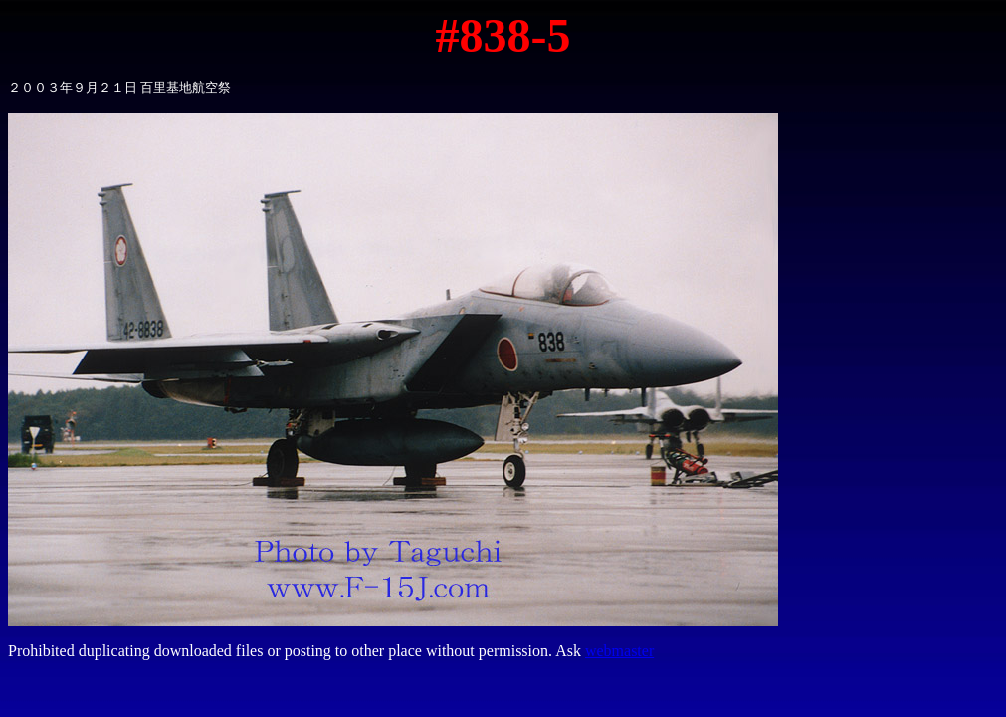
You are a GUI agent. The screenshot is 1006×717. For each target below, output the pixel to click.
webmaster (619, 650)
